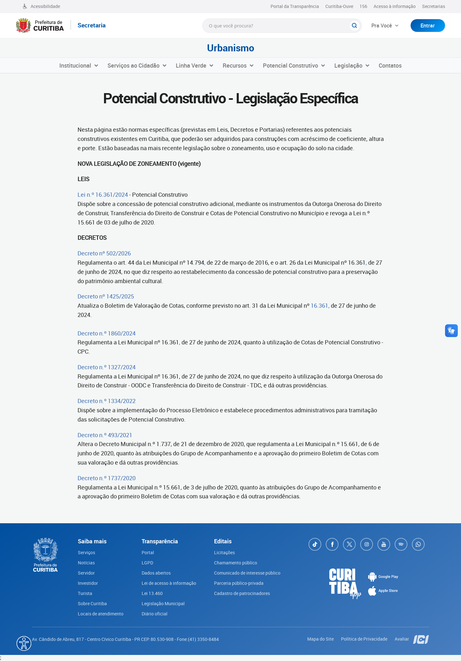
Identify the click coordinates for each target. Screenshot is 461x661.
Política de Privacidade (364, 639)
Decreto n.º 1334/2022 (107, 401)
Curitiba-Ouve (339, 6)
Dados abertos (156, 573)
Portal (148, 552)
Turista (85, 593)
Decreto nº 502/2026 (104, 253)
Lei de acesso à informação (169, 583)
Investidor (88, 583)
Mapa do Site (321, 639)
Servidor (86, 573)
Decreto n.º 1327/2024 (107, 367)
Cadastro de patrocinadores (242, 593)
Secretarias (433, 6)
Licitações (224, 552)
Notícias (86, 563)
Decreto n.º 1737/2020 (107, 478)
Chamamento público (235, 563)
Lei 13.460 (152, 593)
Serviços (86, 552)
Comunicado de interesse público (247, 573)
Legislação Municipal (163, 603)
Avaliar (402, 639)
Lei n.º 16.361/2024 (103, 194)
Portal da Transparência (295, 6)
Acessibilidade (41, 6)
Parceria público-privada (239, 583)
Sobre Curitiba (92, 603)
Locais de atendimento (100, 614)
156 (363, 6)
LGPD (147, 563)
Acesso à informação (395, 6)
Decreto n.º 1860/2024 (107, 333)
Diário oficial (154, 614)
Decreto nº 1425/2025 (106, 296)
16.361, (320, 305)
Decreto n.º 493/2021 (105, 435)
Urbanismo (230, 48)
